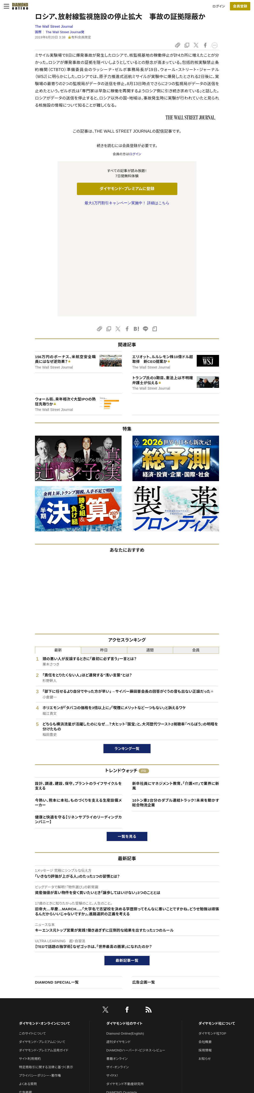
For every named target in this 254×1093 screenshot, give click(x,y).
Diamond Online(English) (125, 929)
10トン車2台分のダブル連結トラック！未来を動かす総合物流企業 (175, 698)
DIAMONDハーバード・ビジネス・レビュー (135, 946)
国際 (38, 32)
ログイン (219, 6)
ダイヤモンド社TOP (212, 929)
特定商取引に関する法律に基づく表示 (46, 963)
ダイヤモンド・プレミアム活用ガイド (43, 946)
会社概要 (205, 938)
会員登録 (240, 6)
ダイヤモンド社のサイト (124, 919)
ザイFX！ (112, 971)
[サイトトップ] (18, 6)
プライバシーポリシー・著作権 (40, 971)
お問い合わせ (28, 997)
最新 (58, 546)
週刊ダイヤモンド (118, 938)
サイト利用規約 (30, 955)
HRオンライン (116, 1005)
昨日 (104, 546)
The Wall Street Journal (54, 26)
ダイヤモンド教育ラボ (121, 1022)
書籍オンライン (117, 955)
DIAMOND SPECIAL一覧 (57, 878)
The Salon (114, 997)
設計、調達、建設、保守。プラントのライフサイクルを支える (78, 682)
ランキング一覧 (127, 645)
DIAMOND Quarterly (121, 988)
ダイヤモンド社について (216, 919)
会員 (196, 546)
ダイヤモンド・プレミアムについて (42, 938)
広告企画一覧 (143, 878)
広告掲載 (25, 988)
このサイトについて (32, 929)
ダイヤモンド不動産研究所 (125, 980)
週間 (150, 546)
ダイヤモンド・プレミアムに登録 (126, 189)
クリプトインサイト (119, 1014)
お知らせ (204, 955)
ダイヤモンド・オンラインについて (44, 919)
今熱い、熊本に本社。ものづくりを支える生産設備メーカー (78, 698)
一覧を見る (127, 732)
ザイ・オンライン (117, 963)
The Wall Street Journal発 (65, 32)
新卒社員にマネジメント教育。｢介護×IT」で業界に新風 (175, 682)
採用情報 (205, 946)
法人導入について (31, 1005)
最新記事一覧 (127, 856)
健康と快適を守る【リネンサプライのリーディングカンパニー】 (78, 715)
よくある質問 (28, 980)
